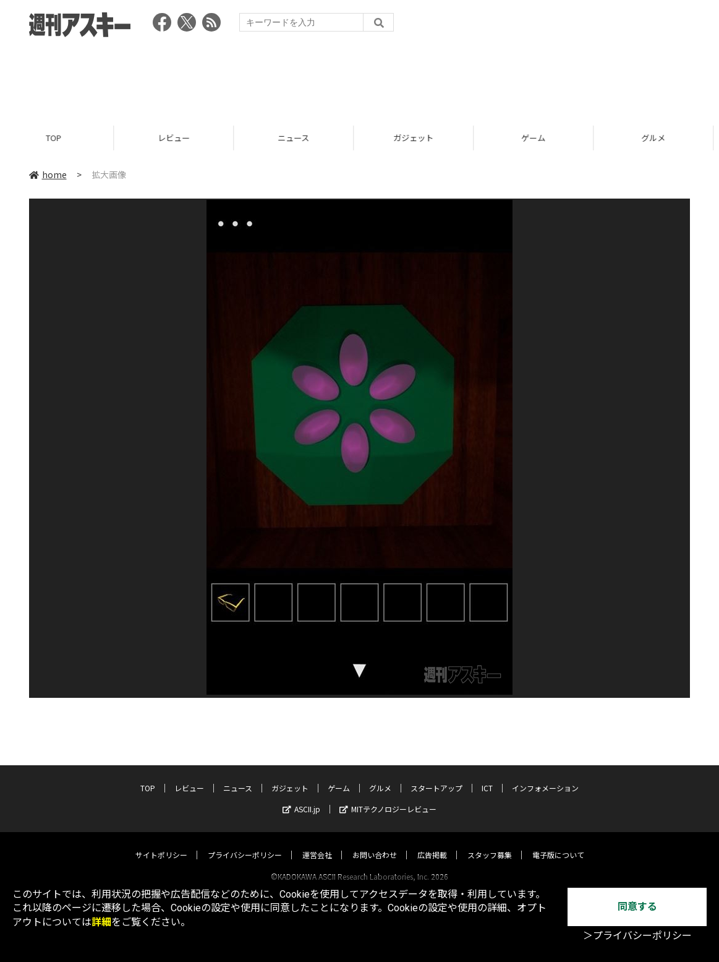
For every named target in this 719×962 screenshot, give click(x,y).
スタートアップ (436, 776)
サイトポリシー (161, 843)
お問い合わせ (374, 843)
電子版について (558, 843)
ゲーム (539, 138)
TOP (59, 138)
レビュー (180, 138)
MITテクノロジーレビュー (387, 797)
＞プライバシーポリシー (637, 936)
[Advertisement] (360, 77)
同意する (637, 907)
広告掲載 (432, 843)
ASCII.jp (301, 797)
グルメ (380, 776)
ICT (487, 776)
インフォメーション (545, 776)
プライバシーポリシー (245, 843)
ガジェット (419, 138)
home (48, 174)
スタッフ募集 (489, 843)
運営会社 (317, 843)
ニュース (299, 138)
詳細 (101, 922)
